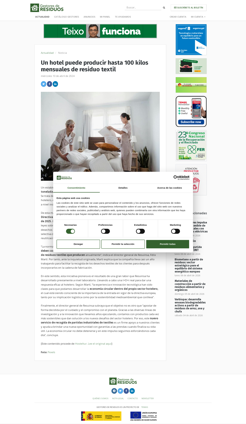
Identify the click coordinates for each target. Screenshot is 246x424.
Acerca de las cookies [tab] (169, 188)
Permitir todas (168, 244)
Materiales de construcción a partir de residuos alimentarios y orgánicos (190, 285)
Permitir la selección (123, 244)
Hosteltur (81, 343)
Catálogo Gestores (66, 16)
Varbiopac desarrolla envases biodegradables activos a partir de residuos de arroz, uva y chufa (190, 305)
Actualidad (42, 16)
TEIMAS (144, 407)
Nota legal (118, 398)
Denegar (78, 244)
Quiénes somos (100, 398)
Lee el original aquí (99, 343)
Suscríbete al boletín (188, 7)
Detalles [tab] (122, 188)
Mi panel (105, 16)
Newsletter (148, 398)
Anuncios (89, 16)
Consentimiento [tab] (76, 188)
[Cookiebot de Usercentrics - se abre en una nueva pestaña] (175, 177)
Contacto (132, 398)
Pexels (51, 352)
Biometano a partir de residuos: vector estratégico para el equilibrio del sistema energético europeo (189, 265)
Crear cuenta (178, 16)
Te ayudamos (123, 16)
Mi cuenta (198, 16)
